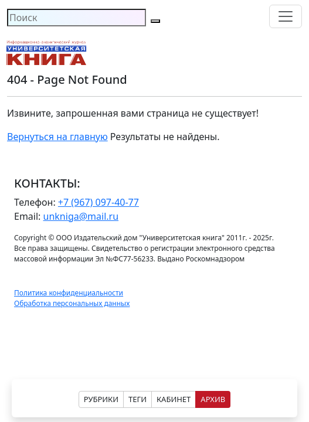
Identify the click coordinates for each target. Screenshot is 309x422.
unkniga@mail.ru (81, 216)
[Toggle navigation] (285, 16)
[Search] (76, 17)
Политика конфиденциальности (68, 293)
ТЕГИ (137, 399)
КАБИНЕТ (174, 399)
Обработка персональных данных (72, 303)
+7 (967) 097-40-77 (98, 202)
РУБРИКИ (101, 399)
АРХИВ (213, 399)
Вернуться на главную (57, 136)
